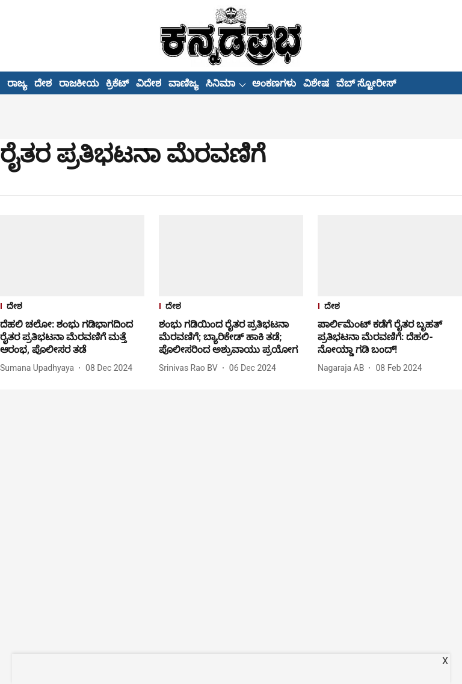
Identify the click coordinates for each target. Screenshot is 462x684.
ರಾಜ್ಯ (17, 83)
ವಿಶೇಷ (316, 83)
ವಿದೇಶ (148, 83)
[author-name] (39, 368)
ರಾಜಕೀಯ (79, 83)
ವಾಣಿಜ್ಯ (183, 83)
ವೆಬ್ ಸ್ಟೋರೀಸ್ (366, 83)
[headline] (72, 337)
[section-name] (72, 307)
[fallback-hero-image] (72, 255)
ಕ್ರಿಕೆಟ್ (117, 83)
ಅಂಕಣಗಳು (274, 83)
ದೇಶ (43, 83)
